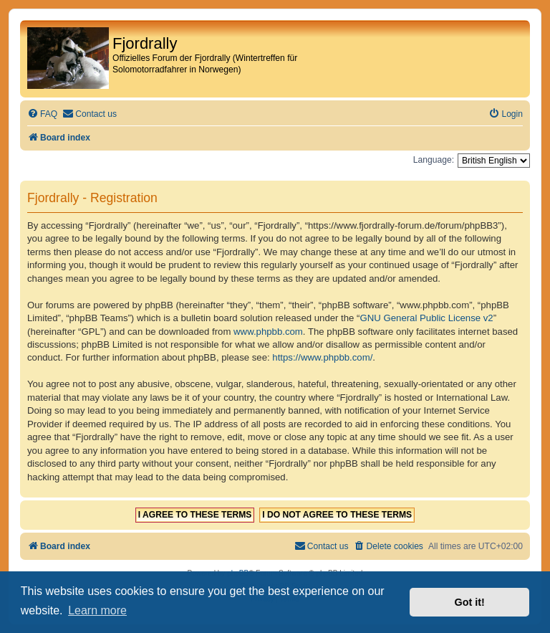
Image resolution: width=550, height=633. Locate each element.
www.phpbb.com (268, 331)
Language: (433, 160)
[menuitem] (42, 114)
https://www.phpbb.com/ (322, 357)
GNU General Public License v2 (426, 318)
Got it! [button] (470, 602)
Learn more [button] (97, 610)
